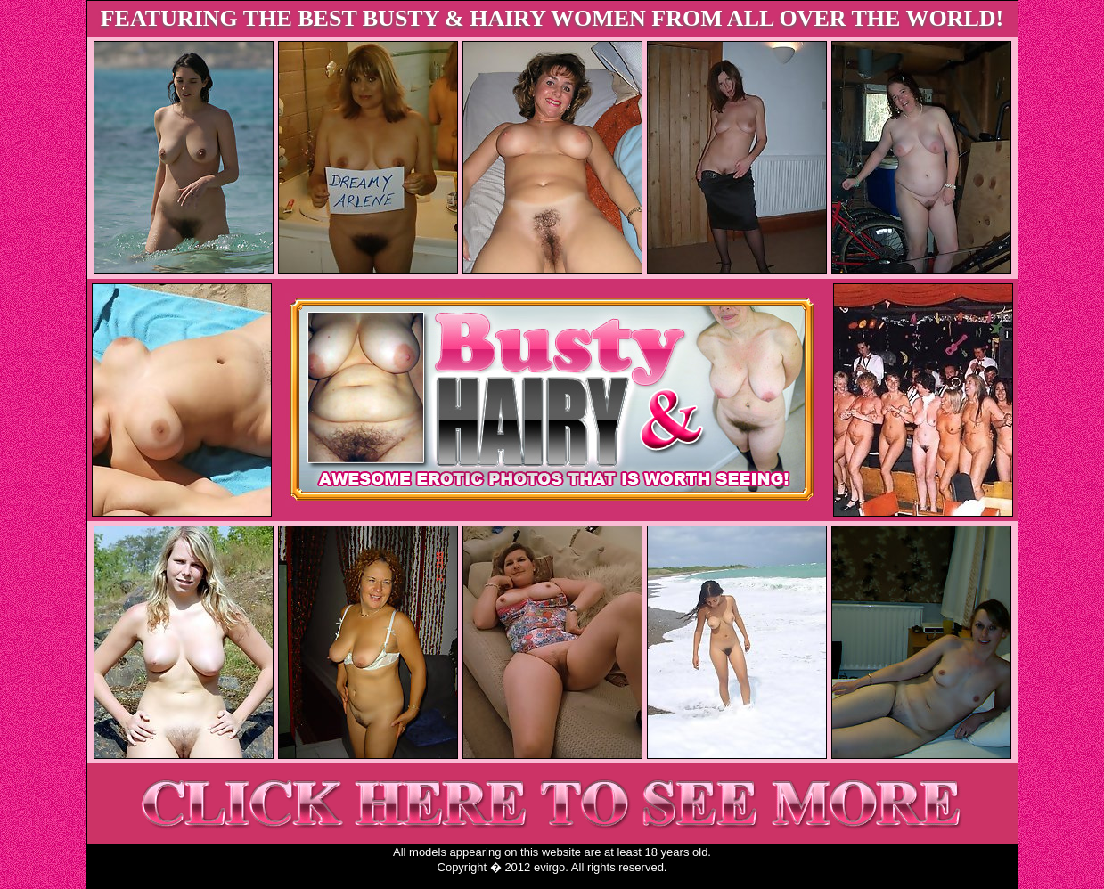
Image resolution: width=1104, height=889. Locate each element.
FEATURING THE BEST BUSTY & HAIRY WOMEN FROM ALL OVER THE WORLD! (552, 18)
